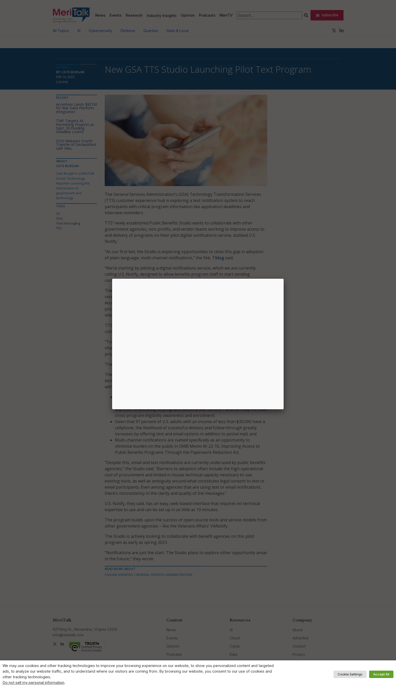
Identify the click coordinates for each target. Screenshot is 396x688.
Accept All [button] (381, 674)
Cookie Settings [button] (350, 674)
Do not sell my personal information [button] (33, 682)
